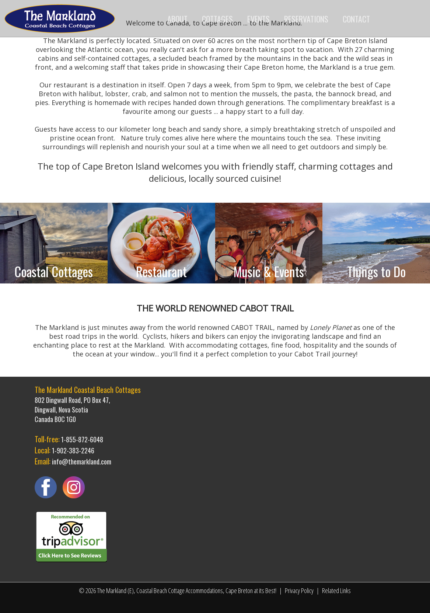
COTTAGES (217, 19)
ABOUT (177, 19)
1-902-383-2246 (73, 450)
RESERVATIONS (306, 19)
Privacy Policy (299, 590)
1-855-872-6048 (82, 439)
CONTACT (356, 19)
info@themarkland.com (81, 461)
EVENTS (258, 19)
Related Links (336, 590)
